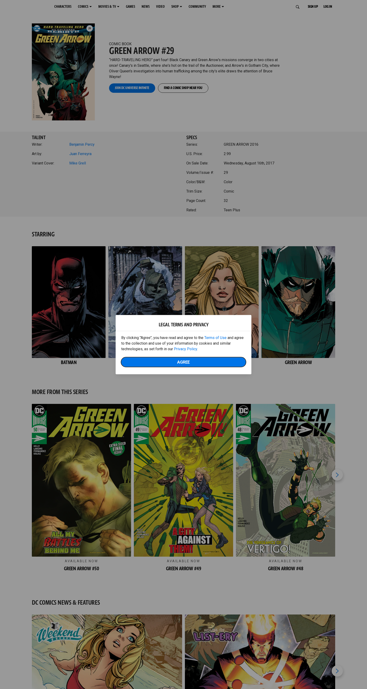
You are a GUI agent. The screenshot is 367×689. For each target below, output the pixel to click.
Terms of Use (215, 337)
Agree (183, 361)
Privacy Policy (185, 348)
